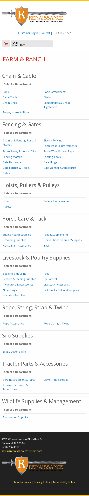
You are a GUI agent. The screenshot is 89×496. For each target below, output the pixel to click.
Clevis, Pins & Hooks (56, 380)
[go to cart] (32, 43)
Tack (46, 245)
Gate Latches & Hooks (16, 168)
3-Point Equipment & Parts (19, 380)
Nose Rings (10, 290)
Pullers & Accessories (56, 201)
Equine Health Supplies (17, 234)
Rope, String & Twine (56, 323)
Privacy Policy (42, 482)
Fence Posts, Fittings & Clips (20, 151)
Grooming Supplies (14, 240)
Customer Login (28, 33)
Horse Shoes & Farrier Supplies (63, 240)
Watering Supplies (14, 295)
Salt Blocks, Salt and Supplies (61, 290)
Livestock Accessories (57, 284)
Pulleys (7, 206)
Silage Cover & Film (14, 351)
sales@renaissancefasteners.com (22, 451)
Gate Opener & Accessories (60, 168)
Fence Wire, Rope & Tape (59, 151)
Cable (6, 92)
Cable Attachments (55, 92)
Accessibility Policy (64, 482)
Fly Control (50, 279)
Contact (45, 33)
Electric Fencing (53, 140)
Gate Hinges (51, 162)
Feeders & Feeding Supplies (19, 279)
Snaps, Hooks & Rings (16, 112)
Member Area (22, 482)
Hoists (7, 201)
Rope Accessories (13, 323)
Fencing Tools (52, 157)
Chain (47, 97)
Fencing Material (13, 157)
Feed (46, 273)
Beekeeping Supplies (15, 417)
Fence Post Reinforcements (60, 146)
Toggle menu (74, 43)
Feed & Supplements (56, 234)
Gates (6, 173)
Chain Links (10, 103)
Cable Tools (10, 97)
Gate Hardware (12, 162)
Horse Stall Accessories (17, 245)
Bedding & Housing (14, 273)
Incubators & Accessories (18, 284)
